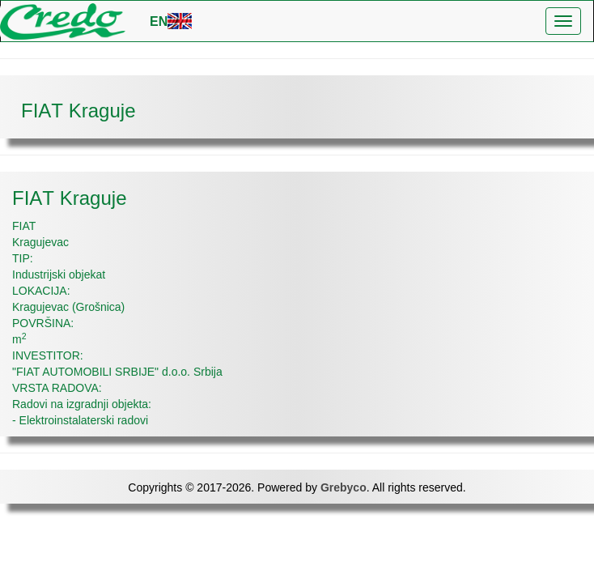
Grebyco (343, 487)
